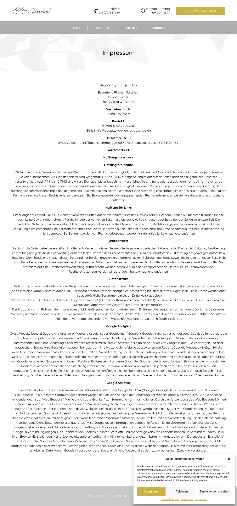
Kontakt (159, 28)
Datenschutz (187, 499)
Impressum (201, 499)
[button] (229, 459)
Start (76, 28)
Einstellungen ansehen (214, 491)
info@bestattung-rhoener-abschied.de (123, 130)
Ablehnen (182, 491)
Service (131, 28)
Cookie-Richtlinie (170, 499)
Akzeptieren (151, 491)
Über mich (103, 28)
